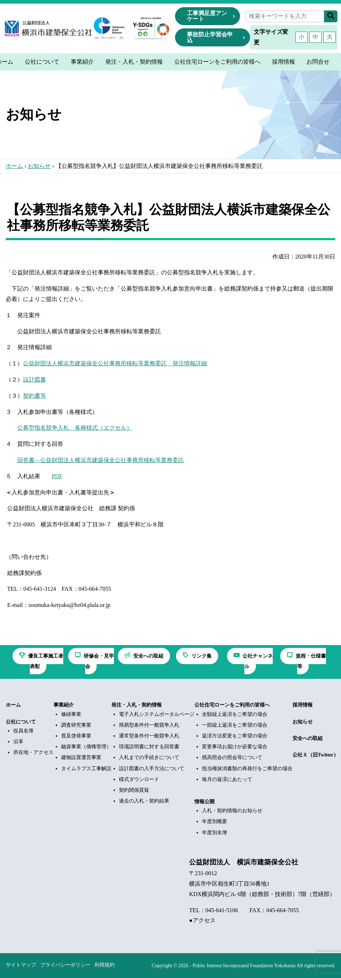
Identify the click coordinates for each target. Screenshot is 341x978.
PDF (57, 476)
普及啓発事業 (76, 736)
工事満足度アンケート (207, 16)
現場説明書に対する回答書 (149, 746)
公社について (21, 722)
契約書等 (34, 396)
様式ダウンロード (139, 779)
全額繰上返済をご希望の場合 (234, 714)
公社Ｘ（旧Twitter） (315, 755)
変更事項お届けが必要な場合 (234, 746)
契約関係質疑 (134, 790)
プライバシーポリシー (65, 965)
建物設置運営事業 (81, 757)
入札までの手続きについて (149, 757)
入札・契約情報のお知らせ (232, 810)
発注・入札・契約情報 (136, 705)
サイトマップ (21, 965)
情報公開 (204, 801)
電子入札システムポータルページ (156, 714)
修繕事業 (71, 714)
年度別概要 (214, 821)
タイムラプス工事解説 (86, 768)
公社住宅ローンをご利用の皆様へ (232, 705)
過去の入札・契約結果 (144, 801)
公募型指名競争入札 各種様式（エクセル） (74, 428)
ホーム (14, 166)
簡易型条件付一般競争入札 (149, 725)
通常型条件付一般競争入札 (149, 736)
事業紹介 (64, 705)
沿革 (18, 741)
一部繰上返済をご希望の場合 (234, 725)
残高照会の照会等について (232, 757)
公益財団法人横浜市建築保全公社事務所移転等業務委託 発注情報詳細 (115, 363)
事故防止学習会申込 (210, 37)
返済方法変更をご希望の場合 (234, 736)
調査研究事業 (76, 725)
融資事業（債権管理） (86, 746)
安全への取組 (307, 738)
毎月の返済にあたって (227, 779)
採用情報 (302, 705)
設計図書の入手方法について (151, 768)
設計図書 (34, 379)
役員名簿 (23, 731)
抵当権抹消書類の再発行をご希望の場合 (247, 768)
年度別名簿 (214, 832)
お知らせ (39, 166)
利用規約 (105, 965)
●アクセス (202, 920)
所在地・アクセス (33, 752)
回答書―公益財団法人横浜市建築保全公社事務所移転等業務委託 (100, 460)
